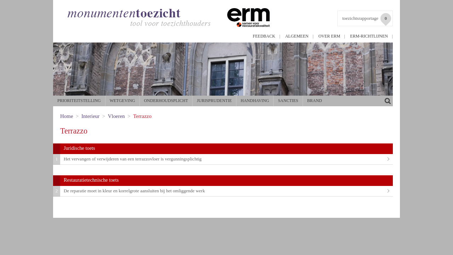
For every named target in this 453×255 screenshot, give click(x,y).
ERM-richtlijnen (369, 36)
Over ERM (329, 36)
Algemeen (297, 36)
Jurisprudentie (214, 100)
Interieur (90, 116)
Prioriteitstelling (79, 100)
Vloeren (116, 116)
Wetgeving (122, 100)
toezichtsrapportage (366, 19)
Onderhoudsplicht (166, 100)
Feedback (264, 36)
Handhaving (255, 100)
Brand (314, 100)
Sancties (288, 100)
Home (66, 116)
